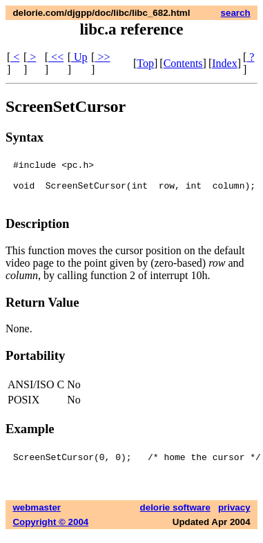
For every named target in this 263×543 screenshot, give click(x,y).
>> (102, 57)
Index (224, 63)
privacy (234, 516)
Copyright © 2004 (50, 530)
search (236, 13)
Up (79, 57)
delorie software (175, 516)
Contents (183, 63)
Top (145, 63)
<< (56, 57)
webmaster (36, 516)
